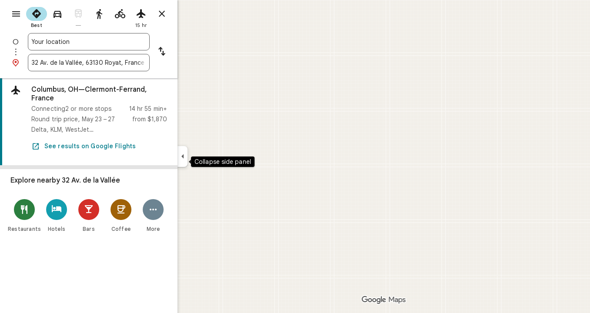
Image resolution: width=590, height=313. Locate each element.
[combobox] (120, 41)
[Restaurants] (56, 215)
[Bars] (120, 215)
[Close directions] (193, 13)
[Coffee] (152, 215)
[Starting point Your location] (120, 42)
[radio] (67, 16)
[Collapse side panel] (214, 156)
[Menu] (15, 15)
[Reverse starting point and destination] (193, 52)
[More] (184, 215)
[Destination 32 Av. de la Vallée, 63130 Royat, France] (120, 62)
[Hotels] (88, 215)
